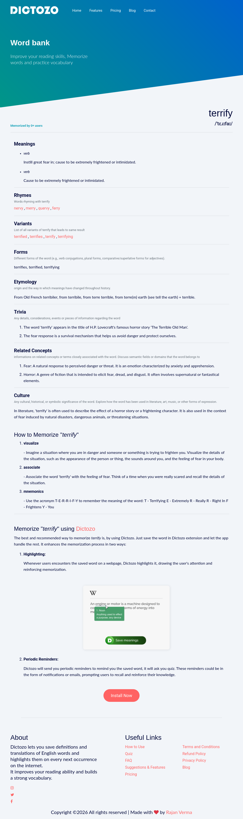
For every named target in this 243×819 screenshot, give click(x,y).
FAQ (128, 760)
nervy (18, 208)
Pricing (115, 10)
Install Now (121, 695)
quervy (43, 208)
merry (31, 208)
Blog (132, 10)
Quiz (129, 753)
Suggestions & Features (145, 767)
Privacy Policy (194, 760)
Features (95, 10)
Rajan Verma (179, 812)
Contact (150, 10)
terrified (20, 236)
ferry (56, 208)
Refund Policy (194, 753)
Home (76, 10)
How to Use (135, 747)
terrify (50, 236)
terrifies (36, 236)
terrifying (65, 236)
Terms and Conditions (201, 747)
